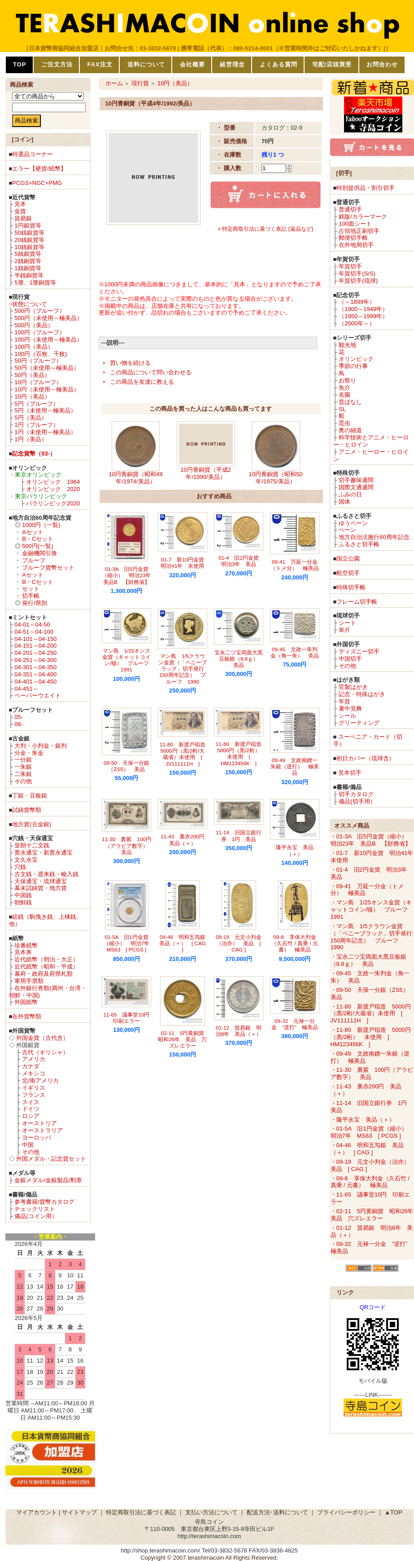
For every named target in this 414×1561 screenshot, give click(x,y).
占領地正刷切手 (359, 231)
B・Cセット (37, 538)
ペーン (347, 529)
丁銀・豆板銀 (29, 795)
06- (18, 724)
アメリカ (33, 1059)
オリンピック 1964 (53, 481)
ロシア (30, 1116)
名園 (344, 394)
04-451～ (26, 688)
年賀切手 (350, 266)
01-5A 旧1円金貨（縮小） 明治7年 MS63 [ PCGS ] (129, 943)
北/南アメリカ (40, 1080)
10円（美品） (32, 396)
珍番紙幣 (26, 945)
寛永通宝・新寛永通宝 (43, 852)
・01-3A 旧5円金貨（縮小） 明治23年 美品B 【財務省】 (372, 840)
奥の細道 (350, 430)
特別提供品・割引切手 (365, 187)
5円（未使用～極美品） (45, 410)
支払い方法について (211, 1512)
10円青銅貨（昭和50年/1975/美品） (276, 478)
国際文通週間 (356, 487)
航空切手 (348, 573)
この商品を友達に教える (142, 381)
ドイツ (30, 1108)
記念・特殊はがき (362, 694)
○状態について (28, 304)
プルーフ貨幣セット (48, 567)
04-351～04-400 (35, 674)
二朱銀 (23, 774)
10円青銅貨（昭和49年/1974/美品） (136, 478)
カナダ (30, 1066)
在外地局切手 (356, 244)
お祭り (347, 380)
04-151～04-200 (35, 645)
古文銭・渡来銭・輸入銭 (46, 874)
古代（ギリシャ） (45, 1052)
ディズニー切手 (359, 651)
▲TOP (393, 1512)
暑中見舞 (350, 708)
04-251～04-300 (35, 660)
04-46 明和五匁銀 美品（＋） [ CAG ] (185, 943)
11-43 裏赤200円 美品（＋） (185, 839)
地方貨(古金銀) (31, 824)
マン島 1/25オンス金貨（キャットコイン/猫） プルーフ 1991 (128, 660)
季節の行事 (353, 366)
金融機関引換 (39, 553)
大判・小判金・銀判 (40, 745)
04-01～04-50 (32, 624)
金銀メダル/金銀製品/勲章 (48, 1180)
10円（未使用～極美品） (46, 389)
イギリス (33, 1087)
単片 (344, 630)
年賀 (344, 701)
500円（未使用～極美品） (48, 318)
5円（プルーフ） (36, 403)
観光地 (347, 345)
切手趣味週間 (356, 480)
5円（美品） (30, 417)
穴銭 (20, 867)
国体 (344, 501)
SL (342, 409)
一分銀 (23, 759)
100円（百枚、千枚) (40, 354)
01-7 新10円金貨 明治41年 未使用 (185, 563)
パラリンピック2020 (53, 503)
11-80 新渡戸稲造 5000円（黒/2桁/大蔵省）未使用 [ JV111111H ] (185, 754)
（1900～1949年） (363, 309)
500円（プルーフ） (39, 310)
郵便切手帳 (353, 237)
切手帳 (30, 595)
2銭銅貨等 (27, 261)
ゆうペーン (353, 523)
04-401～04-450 (35, 681)
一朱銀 (23, 766)
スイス (30, 1102)
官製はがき (353, 687)
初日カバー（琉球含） (365, 758)
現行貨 (140, 83)
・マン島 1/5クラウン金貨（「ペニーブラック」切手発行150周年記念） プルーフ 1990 (371, 937)
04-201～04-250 (35, 652)
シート (347, 622)
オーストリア (39, 1123)
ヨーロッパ (36, 1137)
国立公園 (348, 558)
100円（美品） (33, 346)
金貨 (20, 211)
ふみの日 (350, 494)
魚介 (344, 387)
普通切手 (350, 209)
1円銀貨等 (27, 225)
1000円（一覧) (41, 525)
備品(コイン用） (35, 1216)
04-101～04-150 (35, 639)
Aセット (33, 532)
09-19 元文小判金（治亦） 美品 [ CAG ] (238, 943)
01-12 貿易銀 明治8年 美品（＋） (239, 1031)
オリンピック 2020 (53, 489)
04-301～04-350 (35, 667)
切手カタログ (356, 794)
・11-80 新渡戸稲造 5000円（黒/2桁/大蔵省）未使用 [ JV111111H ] (371, 1013)
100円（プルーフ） (39, 332)
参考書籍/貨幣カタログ (44, 1201)
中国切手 (350, 658)
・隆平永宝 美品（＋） (363, 1119)
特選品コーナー (32, 154)
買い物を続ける (130, 363)
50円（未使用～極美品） (46, 367)
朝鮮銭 (23, 902)
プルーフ (33, 560)
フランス (33, 1095)
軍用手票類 (29, 981)
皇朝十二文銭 (31, 845)
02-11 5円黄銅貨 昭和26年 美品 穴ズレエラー (183, 1039)
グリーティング (359, 722)
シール (347, 715)
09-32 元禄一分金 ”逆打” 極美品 (294, 1024)
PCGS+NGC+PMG (37, 183)
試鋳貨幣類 (26, 810)
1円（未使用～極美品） (45, 432)
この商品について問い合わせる (151, 372)
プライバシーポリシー (346, 1512)
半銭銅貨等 (29, 275)
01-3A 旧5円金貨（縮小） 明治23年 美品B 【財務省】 (129, 575)
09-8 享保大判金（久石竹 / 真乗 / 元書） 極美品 (294, 943)
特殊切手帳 (351, 587)
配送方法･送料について (277, 1512)
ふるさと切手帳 (359, 544)
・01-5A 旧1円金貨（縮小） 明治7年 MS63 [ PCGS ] (372, 1132)
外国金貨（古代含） (42, 1038)
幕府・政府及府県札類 (43, 973)
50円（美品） (32, 375)
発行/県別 (34, 603)
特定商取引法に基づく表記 (141, 1512)
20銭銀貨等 (29, 240)
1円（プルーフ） (36, 424)
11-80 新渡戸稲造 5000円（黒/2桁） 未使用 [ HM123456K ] (241, 753)
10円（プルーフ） (37, 382)
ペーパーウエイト (37, 695)
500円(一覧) (37, 546)
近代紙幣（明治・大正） (46, 959)
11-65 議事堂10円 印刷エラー (129, 1018)
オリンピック (356, 358)
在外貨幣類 (26, 1016)
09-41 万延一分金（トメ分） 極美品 (294, 565)
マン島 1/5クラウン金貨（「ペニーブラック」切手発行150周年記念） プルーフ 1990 (182, 668)
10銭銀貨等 (29, 247)
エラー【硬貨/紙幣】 (39, 168)
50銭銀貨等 (29, 232)
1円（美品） (30, 439)
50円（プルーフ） (37, 360)
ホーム (114, 83)
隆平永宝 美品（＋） (295, 850)
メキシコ (33, 1073)
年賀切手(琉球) (358, 280)
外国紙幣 (26, 1002)
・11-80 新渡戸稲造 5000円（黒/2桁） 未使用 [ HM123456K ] (371, 1037)
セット (30, 588)
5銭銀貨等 (27, 253)
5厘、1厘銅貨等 (35, 282)
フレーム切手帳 (356, 601)
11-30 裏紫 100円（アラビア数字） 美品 (127, 845)
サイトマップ (79, 1512)
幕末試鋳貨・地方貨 (40, 888)
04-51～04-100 (33, 631)
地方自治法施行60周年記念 (374, 537)
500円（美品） (33, 325)
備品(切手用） (357, 801)
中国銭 (23, 895)
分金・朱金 (29, 753)
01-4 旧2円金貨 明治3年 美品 (241, 561)
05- (18, 717)
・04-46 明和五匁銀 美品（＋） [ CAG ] (367, 1149)
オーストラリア (42, 1130)
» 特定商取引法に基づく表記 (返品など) (265, 229)
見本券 (23, 952)
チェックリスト (34, 1209)
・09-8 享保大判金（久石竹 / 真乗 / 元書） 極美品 (370, 1182)
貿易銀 (23, 218)
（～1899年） (357, 301)
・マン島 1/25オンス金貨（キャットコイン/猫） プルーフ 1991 (372, 909)
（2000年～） (357, 323)
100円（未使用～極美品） (48, 339)
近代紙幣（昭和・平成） (46, 966)
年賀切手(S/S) (357, 273)
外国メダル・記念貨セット (51, 1158)
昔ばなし (350, 402)
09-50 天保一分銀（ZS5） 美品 (126, 766)
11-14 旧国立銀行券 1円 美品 (238, 835)
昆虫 (344, 423)
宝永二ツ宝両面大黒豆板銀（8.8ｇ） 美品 (239, 658)
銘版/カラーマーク (363, 216)
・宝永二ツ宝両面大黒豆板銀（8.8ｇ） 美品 (368, 960)
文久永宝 (26, 859)
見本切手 (350, 772)
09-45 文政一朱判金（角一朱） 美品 (294, 652)
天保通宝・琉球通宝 (40, 881)
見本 (20, 204)
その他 (23, 781)
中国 (28, 1144)
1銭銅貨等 (27, 268)
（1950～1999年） (363, 316)
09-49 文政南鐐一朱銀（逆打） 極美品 (294, 766)
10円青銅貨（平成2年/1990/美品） (205, 473)
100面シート (355, 223)
